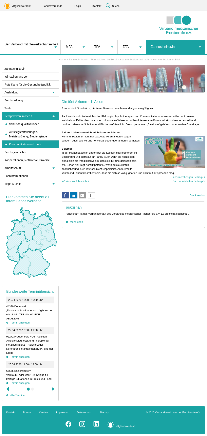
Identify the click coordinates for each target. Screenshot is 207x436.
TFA (97, 46)
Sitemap (104, 412)
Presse (27, 412)
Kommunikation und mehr (135, 59)
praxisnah (74, 207)
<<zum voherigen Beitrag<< (189, 177)
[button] (65, 195)
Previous (7, 389)
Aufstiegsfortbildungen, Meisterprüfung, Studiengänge (28, 134)
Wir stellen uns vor (16, 76)
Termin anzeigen (20, 322)
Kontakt (10, 412)
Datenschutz (84, 412)
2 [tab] (32, 389)
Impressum (62, 412)
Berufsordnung (13, 100)
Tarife (7, 108)
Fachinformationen (16, 176)
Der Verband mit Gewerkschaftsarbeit (31, 44)
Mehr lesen (76, 221)
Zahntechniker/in (163, 46)
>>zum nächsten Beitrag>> (189, 181)
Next (52, 389)
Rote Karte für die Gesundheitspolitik (27, 84)
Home (62, 59)
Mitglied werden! (125, 426)
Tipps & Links (12, 183)
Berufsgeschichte (15, 152)
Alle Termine (17, 395)
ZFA (126, 46)
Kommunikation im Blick (167, 59)
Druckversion (197, 195)
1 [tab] (28, 389)
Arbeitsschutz (12, 168)
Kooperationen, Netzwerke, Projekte (27, 160)
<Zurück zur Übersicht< (75, 181)
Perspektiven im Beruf (104, 59)
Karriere (43, 412)
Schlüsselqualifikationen (24, 124)
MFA (69, 46)
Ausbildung (11, 92)
